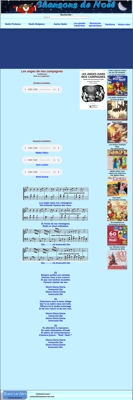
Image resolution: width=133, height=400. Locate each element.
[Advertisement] (67, 48)
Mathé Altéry (42, 153)
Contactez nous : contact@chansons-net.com (42, 395)
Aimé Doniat (42, 177)
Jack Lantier (42, 165)
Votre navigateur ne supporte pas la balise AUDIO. (42, 89)
